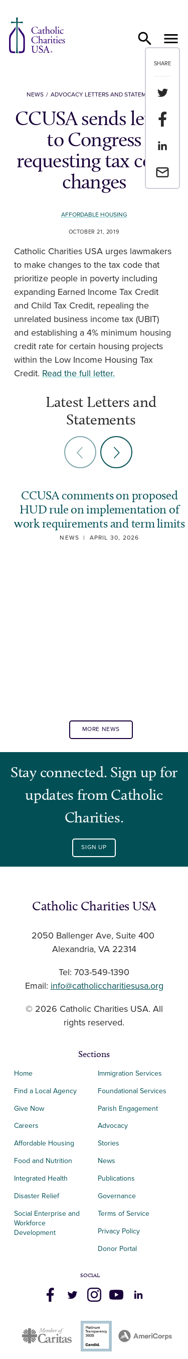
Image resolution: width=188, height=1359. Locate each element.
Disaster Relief (36, 1196)
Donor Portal (117, 1248)
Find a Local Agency (45, 1091)
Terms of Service (123, 1213)
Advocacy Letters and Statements (106, 94)
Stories (108, 1143)
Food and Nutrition (43, 1161)
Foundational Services (132, 1091)
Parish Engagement (128, 1108)
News (35, 94)
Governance (117, 1196)
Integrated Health (41, 1178)
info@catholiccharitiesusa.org (107, 986)
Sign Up (93, 847)
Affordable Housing (94, 215)
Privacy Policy (119, 1231)
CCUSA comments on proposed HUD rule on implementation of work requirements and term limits (99, 509)
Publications (116, 1178)
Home (23, 1073)
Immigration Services (130, 1073)
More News (101, 729)
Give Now (29, 1108)
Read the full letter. (78, 373)
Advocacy (113, 1125)
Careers (26, 1125)
